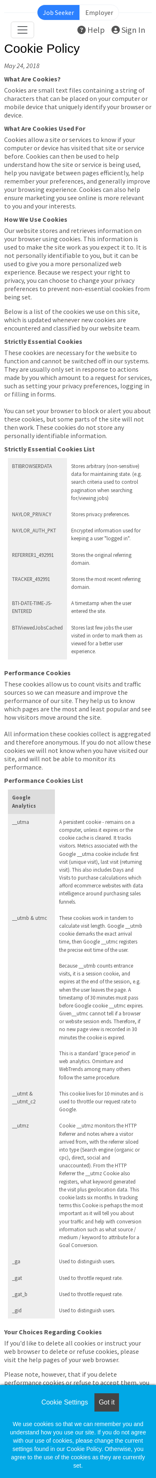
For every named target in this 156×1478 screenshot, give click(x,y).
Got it (106, 1402)
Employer (99, 12)
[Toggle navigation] (22, 30)
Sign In (128, 30)
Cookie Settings (64, 1402)
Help (91, 30)
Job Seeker (58, 12)
